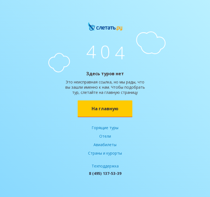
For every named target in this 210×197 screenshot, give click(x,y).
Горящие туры (105, 127)
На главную (105, 109)
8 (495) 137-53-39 (105, 173)
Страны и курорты (105, 153)
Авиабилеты (105, 144)
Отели (105, 136)
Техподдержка (105, 166)
